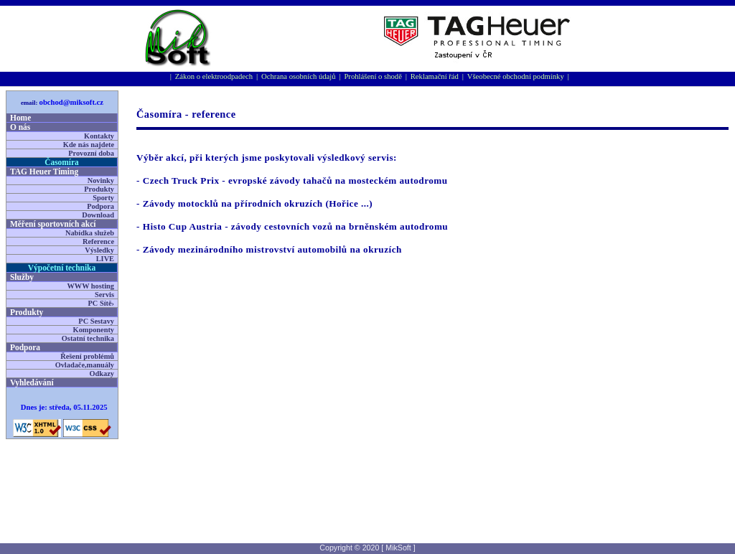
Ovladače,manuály (84, 365)
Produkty (99, 189)
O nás (20, 127)
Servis (104, 295)
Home (20, 117)
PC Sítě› (101, 303)
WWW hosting (90, 286)
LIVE (105, 259)
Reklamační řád (435, 76)
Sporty (103, 198)
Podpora (100, 206)
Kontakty (99, 136)
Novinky (101, 180)
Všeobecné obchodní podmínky (515, 76)
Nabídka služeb (89, 233)
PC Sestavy (96, 321)
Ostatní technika (88, 338)
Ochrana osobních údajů (298, 76)
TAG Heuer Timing (44, 171)
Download (98, 215)
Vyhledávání (32, 382)
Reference (98, 241)
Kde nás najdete (88, 145)
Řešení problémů (87, 356)
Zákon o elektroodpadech (214, 76)
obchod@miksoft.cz (71, 102)
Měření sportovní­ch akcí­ (52, 224)
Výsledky (99, 250)
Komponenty (93, 330)
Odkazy (102, 373)
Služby (22, 277)
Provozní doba (91, 153)
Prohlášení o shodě (373, 76)
